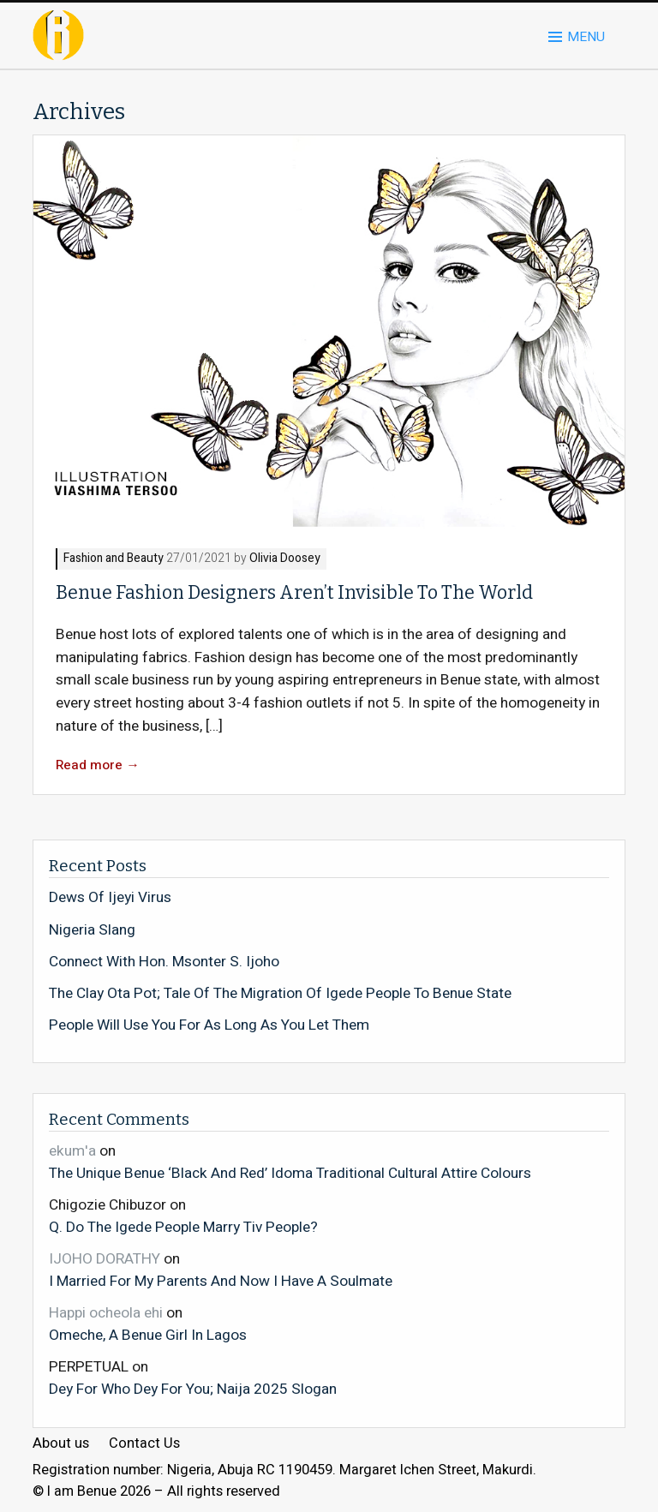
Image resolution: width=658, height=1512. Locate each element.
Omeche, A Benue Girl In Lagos (148, 1334)
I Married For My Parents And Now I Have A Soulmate (220, 1280)
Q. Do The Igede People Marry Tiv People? (183, 1226)
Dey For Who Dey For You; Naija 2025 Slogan (193, 1388)
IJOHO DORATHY (104, 1259)
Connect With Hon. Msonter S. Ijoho (164, 962)
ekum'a (72, 1151)
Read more (98, 765)
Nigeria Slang (92, 930)
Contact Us (144, 1444)
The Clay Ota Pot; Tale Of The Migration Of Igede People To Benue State (280, 993)
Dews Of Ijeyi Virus (110, 897)
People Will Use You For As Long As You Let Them (209, 1025)
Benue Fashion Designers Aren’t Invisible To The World (294, 593)
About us (61, 1444)
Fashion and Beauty (113, 559)
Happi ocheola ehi (106, 1313)
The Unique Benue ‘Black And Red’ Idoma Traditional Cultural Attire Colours (290, 1172)
